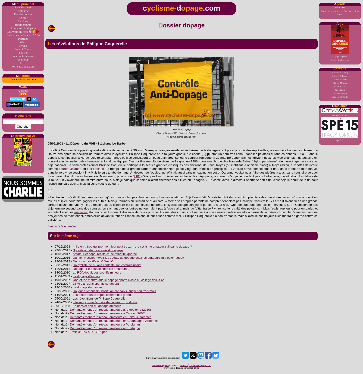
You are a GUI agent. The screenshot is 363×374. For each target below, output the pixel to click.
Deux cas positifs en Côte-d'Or (94, 261)
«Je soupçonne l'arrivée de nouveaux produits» (105, 302)
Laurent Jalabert (340, 79)
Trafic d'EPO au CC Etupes (88, 332)
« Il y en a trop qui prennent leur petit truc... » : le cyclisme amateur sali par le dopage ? (132, 246)
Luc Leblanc (95, 169)
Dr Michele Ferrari (340, 76)
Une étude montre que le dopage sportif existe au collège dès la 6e (119, 280)
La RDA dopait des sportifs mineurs (97, 272)
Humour (23, 59)
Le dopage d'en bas (86, 276)
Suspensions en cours (23, 79)
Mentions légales (160, 365)
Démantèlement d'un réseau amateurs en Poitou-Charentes (110, 317)
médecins (81, 212)
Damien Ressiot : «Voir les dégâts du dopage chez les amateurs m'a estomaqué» (128, 257)
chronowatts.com (339, 112)
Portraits (23, 38)
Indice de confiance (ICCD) (23, 35)
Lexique (23, 21)
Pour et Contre (23, 49)
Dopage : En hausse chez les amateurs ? (101, 269)
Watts (23, 42)
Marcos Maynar (340, 83)
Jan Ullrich (340, 90)
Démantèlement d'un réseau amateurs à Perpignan (105, 324)
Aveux (23, 45)
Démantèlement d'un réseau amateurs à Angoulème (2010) (110, 309)
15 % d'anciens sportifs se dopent (96, 283)
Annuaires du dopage (23, 28)
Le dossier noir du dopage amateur (97, 306)
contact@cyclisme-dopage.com (195, 365)
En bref (23, 17)
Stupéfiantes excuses (23, 56)
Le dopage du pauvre (87, 287)
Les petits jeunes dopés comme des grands (102, 295)
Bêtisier (23, 52)
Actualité (23, 11)
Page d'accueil (23, 7)
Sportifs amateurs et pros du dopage (98, 250)
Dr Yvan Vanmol (339, 93)
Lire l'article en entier (62, 226)
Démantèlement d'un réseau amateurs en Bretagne (105, 328)
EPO (137, 176)
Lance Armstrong (340, 72)
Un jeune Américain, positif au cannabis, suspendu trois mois (114, 291)
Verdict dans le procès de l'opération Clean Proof (340, 11)
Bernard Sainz (340, 86)
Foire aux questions (23, 66)
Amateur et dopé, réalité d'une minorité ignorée (105, 254)
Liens (23, 63)
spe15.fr (339, 129)
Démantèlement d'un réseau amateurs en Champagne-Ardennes (114, 320)
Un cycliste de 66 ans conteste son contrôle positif (107, 265)
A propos (23, 90)
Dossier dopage (23, 14)
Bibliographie (23, 24)
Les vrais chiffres (23, 32)
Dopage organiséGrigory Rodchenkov (339, 43)
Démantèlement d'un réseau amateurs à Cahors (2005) (107, 313)
